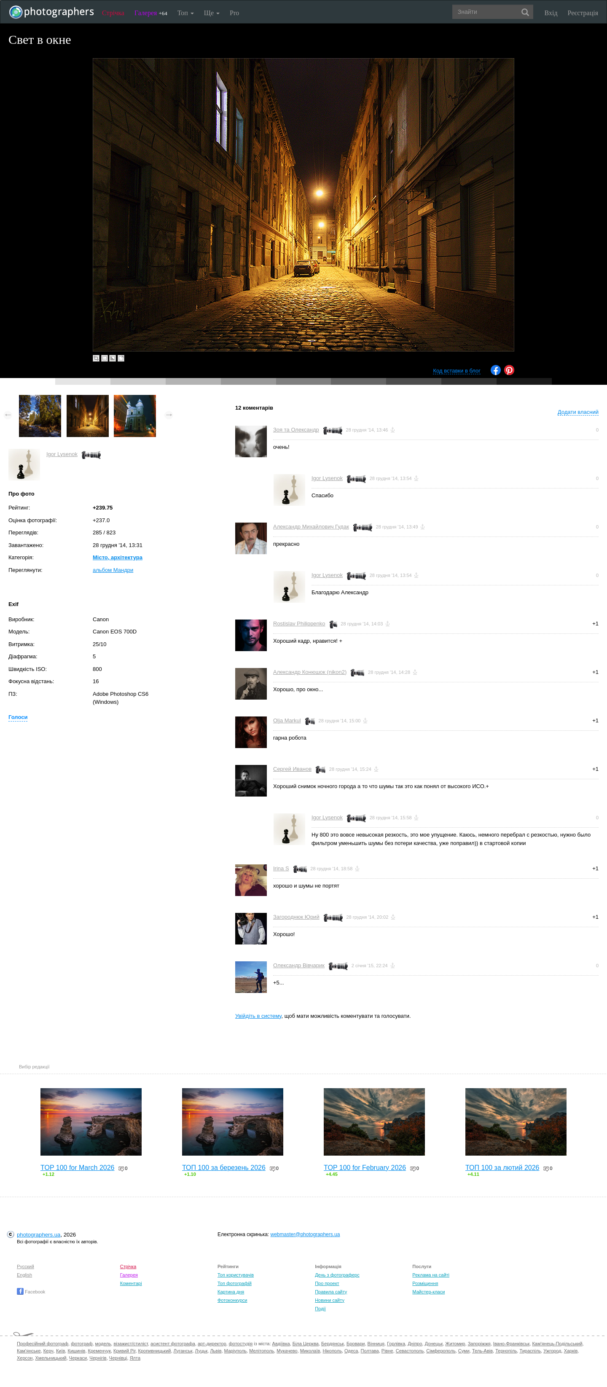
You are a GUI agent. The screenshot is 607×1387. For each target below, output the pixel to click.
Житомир (455, 1343)
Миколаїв (310, 1350)
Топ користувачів (236, 1274)
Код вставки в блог (457, 371)
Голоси (17, 717)
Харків (571, 1350)
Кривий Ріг (124, 1350)
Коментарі (131, 1283)
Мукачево (287, 1350)
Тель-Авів (482, 1350)
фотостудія (241, 1343)
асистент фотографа (172, 1343)
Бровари (355, 1343)
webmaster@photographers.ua (305, 1234)
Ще (212, 12)
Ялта (135, 1357)
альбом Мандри (113, 570)
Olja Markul (287, 720)
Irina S (281, 868)
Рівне (387, 1350)
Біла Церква (306, 1343)
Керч (48, 1350)
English (24, 1274)
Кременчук (99, 1350)
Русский (25, 1266)
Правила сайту (331, 1291)
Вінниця (376, 1343)
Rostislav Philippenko (299, 623)
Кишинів (76, 1350)
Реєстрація (583, 12)
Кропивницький (154, 1350)
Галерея (150, 12)
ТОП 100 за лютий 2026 (502, 1167)
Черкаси (78, 1357)
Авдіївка (281, 1343)
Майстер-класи (428, 1291)
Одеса (351, 1350)
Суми (464, 1350)
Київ (60, 1350)
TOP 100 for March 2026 (77, 1167)
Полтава (370, 1350)
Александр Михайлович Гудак (311, 526)
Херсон (24, 1357)
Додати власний (578, 412)
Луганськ (183, 1350)
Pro (234, 12)
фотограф (81, 1343)
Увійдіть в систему (258, 1016)
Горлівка (396, 1343)
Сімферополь (440, 1350)
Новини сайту (329, 1300)
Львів (215, 1350)
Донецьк (433, 1343)
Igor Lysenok (62, 454)
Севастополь (410, 1350)
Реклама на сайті (430, 1274)
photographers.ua (38, 1234)
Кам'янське (29, 1350)
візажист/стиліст (130, 1343)
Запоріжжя (479, 1343)
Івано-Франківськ (511, 1343)
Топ (185, 12)
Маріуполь (235, 1350)
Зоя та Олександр (296, 430)
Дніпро (415, 1343)
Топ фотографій (235, 1283)
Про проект (327, 1283)
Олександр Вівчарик (299, 965)
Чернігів (97, 1357)
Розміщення (425, 1283)
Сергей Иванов (292, 769)
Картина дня (231, 1291)
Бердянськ (332, 1343)
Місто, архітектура (117, 557)
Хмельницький (51, 1357)
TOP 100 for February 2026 (365, 1167)
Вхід (551, 12)
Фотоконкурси (232, 1300)
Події (320, 1308)
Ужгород (552, 1350)
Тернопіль (506, 1350)
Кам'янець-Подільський (557, 1343)
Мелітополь (261, 1350)
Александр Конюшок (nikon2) (309, 672)
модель (103, 1343)
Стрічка (113, 12)
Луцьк (201, 1350)
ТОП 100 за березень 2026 (224, 1167)
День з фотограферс (337, 1274)
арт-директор (212, 1343)
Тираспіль (530, 1350)
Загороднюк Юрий (296, 917)
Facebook (31, 1291)
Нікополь (331, 1350)
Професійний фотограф (42, 1343)
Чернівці (118, 1357)
